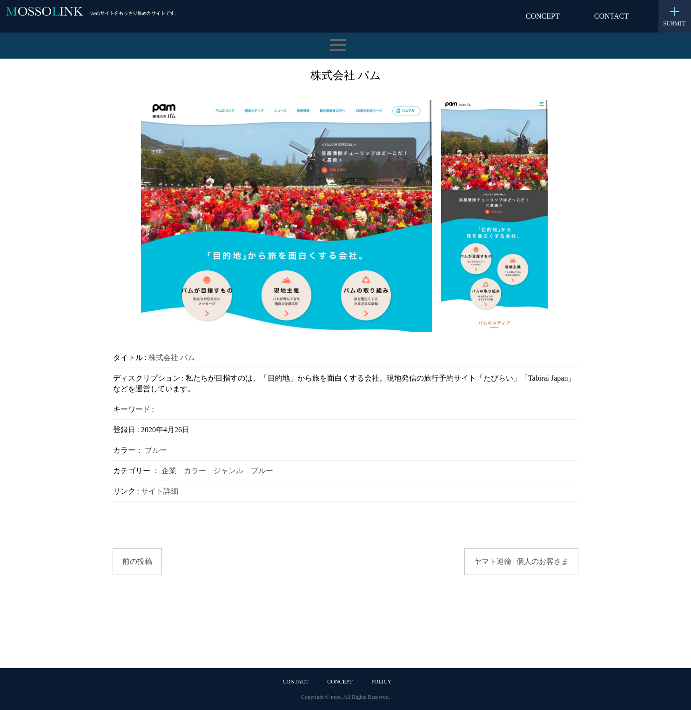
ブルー (156, 450)
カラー (195, 471)
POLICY (381, 681)
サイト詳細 (159, 491)
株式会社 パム (171, 358)
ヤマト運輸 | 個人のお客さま (521, 561)
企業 (168, 471)
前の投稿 (137, 561)
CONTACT (611, 16)
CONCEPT (543, 16)
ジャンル (228, 471)
